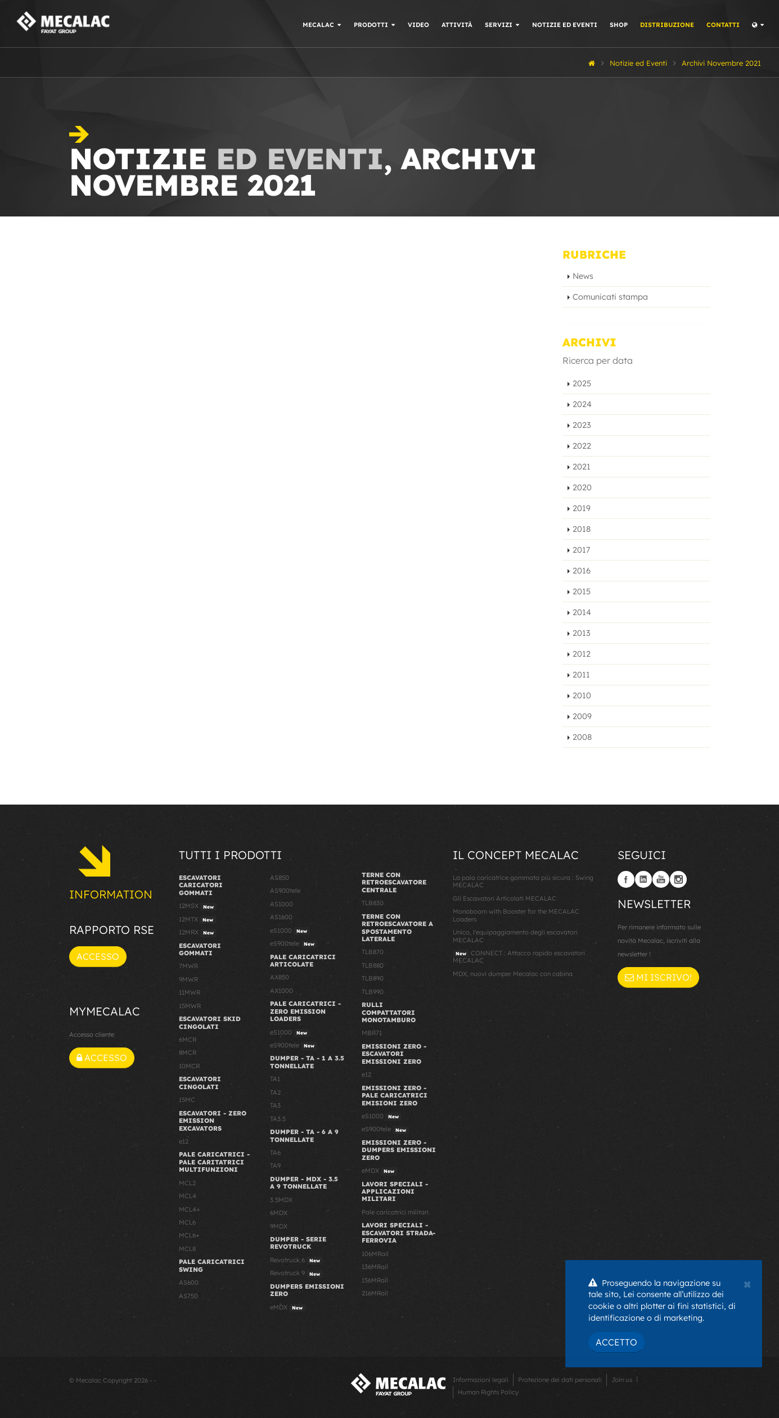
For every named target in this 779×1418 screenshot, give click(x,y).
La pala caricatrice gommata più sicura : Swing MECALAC (523, 881)
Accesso (97, 956)
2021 (582, 467)
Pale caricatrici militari (395, 1212)
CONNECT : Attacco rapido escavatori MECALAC (519, 956)
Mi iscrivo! (658, 977)
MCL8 (187, 1249)
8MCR (187, 1052)
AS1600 (281, 917)
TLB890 (373, 978)
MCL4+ (189, 1209)
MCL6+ (189, 1235)
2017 (581, 550)
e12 (183, 1141)
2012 (582, 654)
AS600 (189, 1282)
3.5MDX (281, 1200)
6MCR (187, 1040)
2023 (582, 425)
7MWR (188, 966)
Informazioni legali (480, 1380)
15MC (187, 1100)
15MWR (190, 1006)
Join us (621, 1380)
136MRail (375, 1267)
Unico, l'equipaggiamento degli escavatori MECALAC (515, 935)
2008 (582, 737)
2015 (582, 591)
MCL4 (187, 1196)
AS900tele (285, 891)
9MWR (188, 979)
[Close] (747, 1283)
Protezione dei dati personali (560, 1380)
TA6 (275, 1153)
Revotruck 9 (296, 1273)
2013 (582, 633)
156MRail (375, 1280)
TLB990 (373, 992)
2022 (582, 446)
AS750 (188, 1296)
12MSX (198, 906)
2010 (582, 695)
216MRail (375, 1293)
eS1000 (290, 931)
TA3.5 (278, 1119)
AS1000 (281, 904)
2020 (582, 487)
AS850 (279, 878)
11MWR (189, 992)
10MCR (189, 1066)
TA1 (275, 1079)
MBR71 (372, 1033)
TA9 (275, 1165)
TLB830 (373, 903)
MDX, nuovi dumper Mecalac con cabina (513, 974)
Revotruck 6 (296, 1260)
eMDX (287, 1307)
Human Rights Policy (488, 1392)
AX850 (279, 977)
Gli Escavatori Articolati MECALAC (504, 898)
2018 (582, 529)
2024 (582, 404)
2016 (582, 571)
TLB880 (373, 965)
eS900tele (293, 944)
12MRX (198, 932)
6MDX (278, 1213)
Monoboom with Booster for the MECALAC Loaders (516, 915)
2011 (581, 675)
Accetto (616, 1342)
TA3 (275, 1105)
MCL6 (187, 1222)
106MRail (375, 1254)
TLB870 (373, 952)
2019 (582, 508)
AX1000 (281, 991)
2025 (582, 383)
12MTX (197, 919)
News (583, 276)
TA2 (275, 1092)
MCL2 (187, 1183)
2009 (582, 716)
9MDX (278, 1226)
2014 (582, 612)
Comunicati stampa (610, 297)
